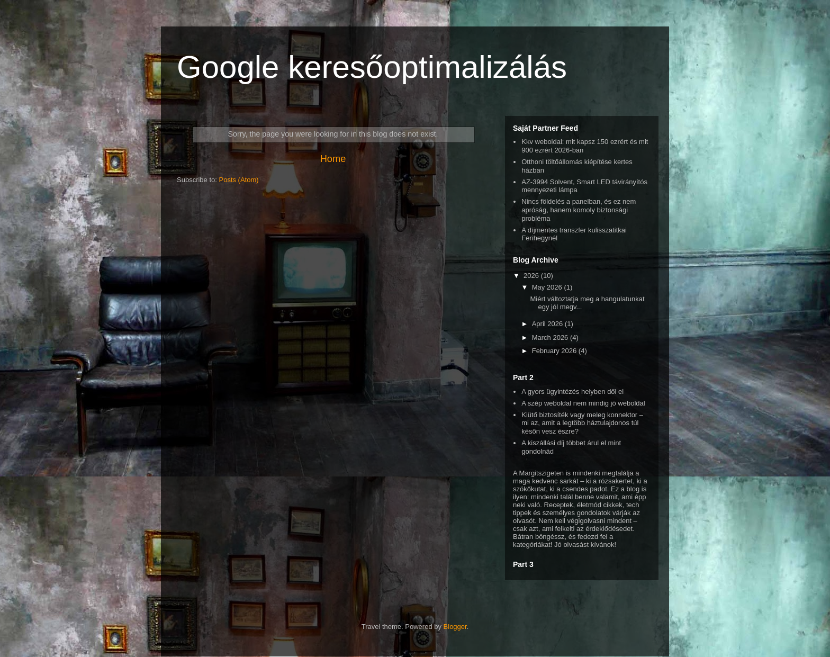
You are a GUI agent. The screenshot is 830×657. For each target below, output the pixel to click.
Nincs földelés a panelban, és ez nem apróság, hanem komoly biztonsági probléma (578, 209)
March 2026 (551, 337)
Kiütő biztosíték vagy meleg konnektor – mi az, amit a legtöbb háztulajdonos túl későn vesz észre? (582, 423)
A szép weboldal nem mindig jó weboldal (583, 403)
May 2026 (548, 287)
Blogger (455, 627)
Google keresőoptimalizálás (372, 67)
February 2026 (555, 351)
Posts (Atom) (239, 180)
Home (333, 159)
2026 (532, 276)
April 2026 (548, 324)
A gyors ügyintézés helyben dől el (572, 391)
